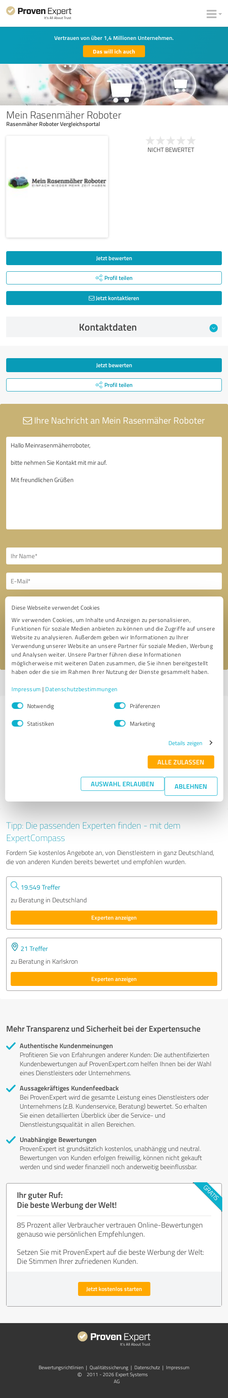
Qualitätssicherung (109, 1367)
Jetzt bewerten (114, 258)
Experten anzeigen (114, 917)
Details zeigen (185, 743)
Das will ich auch (114, 51)
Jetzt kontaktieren (114, 298)
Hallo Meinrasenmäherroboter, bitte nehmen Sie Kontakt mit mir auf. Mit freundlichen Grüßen (114, 483)
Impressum (26, 689)
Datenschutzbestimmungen (81, 689)
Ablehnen (191, 786)
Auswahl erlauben (122, 783)
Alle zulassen (180, 762)
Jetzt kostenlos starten (114, 1289)
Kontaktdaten (148, 327)
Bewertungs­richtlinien (61, 1367)
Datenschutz (147, 1367)
